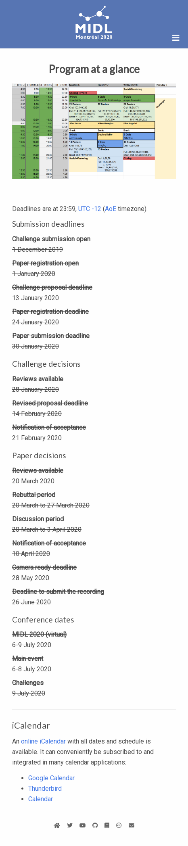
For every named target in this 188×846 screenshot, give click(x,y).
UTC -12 (89, 209)
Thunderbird (45, 788)
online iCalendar (43, 741)
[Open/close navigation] (176, 38)
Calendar (40, 799)
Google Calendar (51, 778)
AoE (110, 209)
